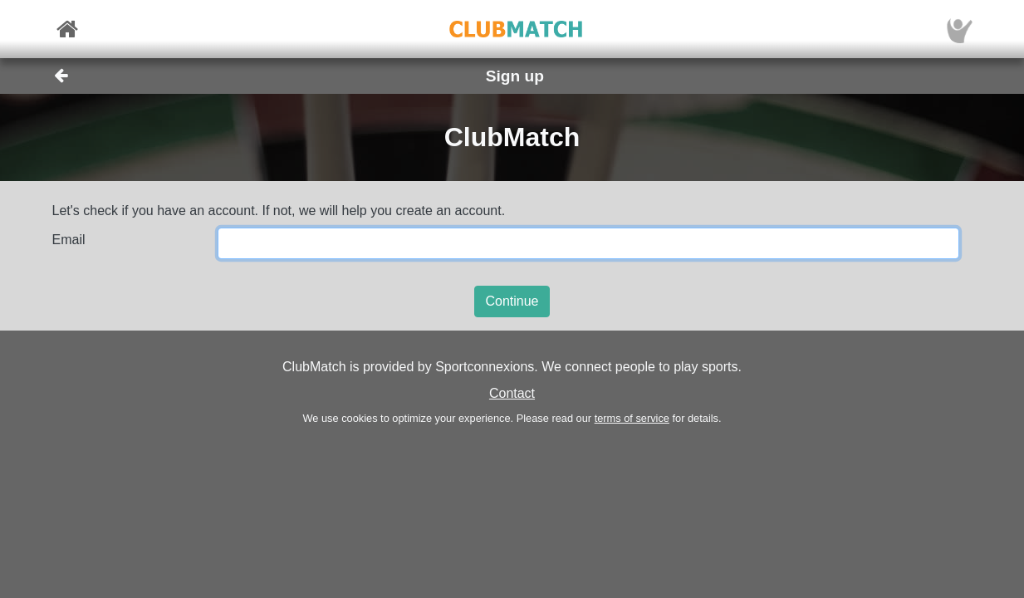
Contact (512, 393)
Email (69, 240)
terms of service (632, 418)
